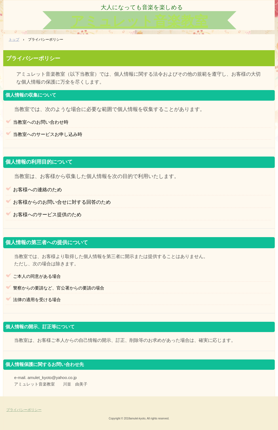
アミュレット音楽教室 (139, 21)
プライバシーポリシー (24, 410)
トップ (14, 39)
